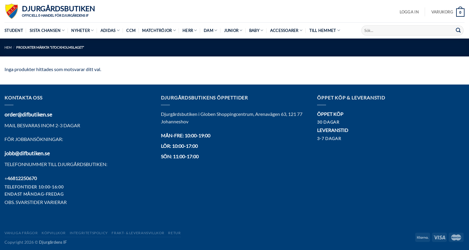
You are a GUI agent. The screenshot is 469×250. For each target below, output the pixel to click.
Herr (189, 30)
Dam (210, 30)
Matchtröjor (159, 30)
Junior (233, 30)
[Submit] (458, 30)
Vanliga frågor (21, 233)
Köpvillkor (54, 233)
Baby (256, 30)
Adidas (110, 30)
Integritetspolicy (89, 233)
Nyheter (82, 30)
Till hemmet (324, 30)
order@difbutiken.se (28, 114)
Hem (8, 47)
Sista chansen (47, 30)
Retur (174, 233)
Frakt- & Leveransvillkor (138, 233)
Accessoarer (286, 30)
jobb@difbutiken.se (27, 153)
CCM (130, 30)
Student (13, 30)
